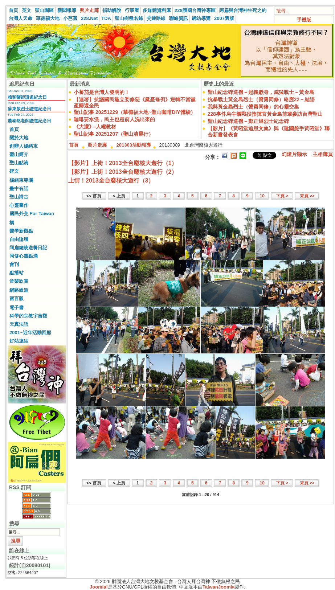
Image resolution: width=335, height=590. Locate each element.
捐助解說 (111, 10)
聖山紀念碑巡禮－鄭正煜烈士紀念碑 (248, 121)
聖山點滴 (18, 162)
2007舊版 (224, 18)
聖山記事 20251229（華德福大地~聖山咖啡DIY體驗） (135, 112)
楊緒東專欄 (21, 180)
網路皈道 (18, 290)
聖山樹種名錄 (129, 18)
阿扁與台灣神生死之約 (242, 10)
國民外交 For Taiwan (31, 213)
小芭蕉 (70, 18)
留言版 (16, 298)
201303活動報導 (134, 145)
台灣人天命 (20, 18)
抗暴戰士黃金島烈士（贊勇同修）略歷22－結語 (261, 99)
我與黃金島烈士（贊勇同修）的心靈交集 (253, 107)
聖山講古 (18, 197)
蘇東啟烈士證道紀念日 (29, 108)
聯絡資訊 (178, 18)
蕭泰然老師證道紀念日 (29, 120)
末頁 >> (307, 195)
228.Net (89, 18)
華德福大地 (48, 18)
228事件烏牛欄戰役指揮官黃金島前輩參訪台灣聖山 (265, 114)
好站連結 (18, 341)
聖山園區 (44, 10)
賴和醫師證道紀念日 (27, 97)
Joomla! (99, 587)
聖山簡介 (18, 154)
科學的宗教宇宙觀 (28, 316)
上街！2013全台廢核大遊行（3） (111, 180)
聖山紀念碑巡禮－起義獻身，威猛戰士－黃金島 (261, 92)
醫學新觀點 (21, 231)
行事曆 (132, 10)
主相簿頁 (322, 154)
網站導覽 (201, 18)
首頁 (13, 10)
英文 (26, 10)
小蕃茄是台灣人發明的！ (102, 92)
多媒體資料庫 (157, 10)
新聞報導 (66, 10)
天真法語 (18, 324)
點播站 (16, 272)
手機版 (304, 19)
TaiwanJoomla (219, 587)
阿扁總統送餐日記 (28, 247)
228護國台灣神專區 (195, 10)
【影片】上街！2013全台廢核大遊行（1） (122, 163)
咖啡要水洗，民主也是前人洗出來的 (114, 119)
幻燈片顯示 (294, 154)
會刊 (14, 264)
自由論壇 (18, 239)
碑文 (14, 171)
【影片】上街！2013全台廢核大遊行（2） (122, 172)
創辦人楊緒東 (23, 146)
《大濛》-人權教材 (95, 127)
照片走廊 (89, 10)
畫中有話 (18, 188)
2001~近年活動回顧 (30, 332)
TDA (106, 18)
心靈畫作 (18, 205)
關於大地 (18, 137)
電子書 (16, 307)
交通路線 (156, 18)
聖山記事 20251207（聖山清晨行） (114, 134)
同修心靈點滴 (23, 256)
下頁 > (282, 195)
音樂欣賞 (18, 281)
